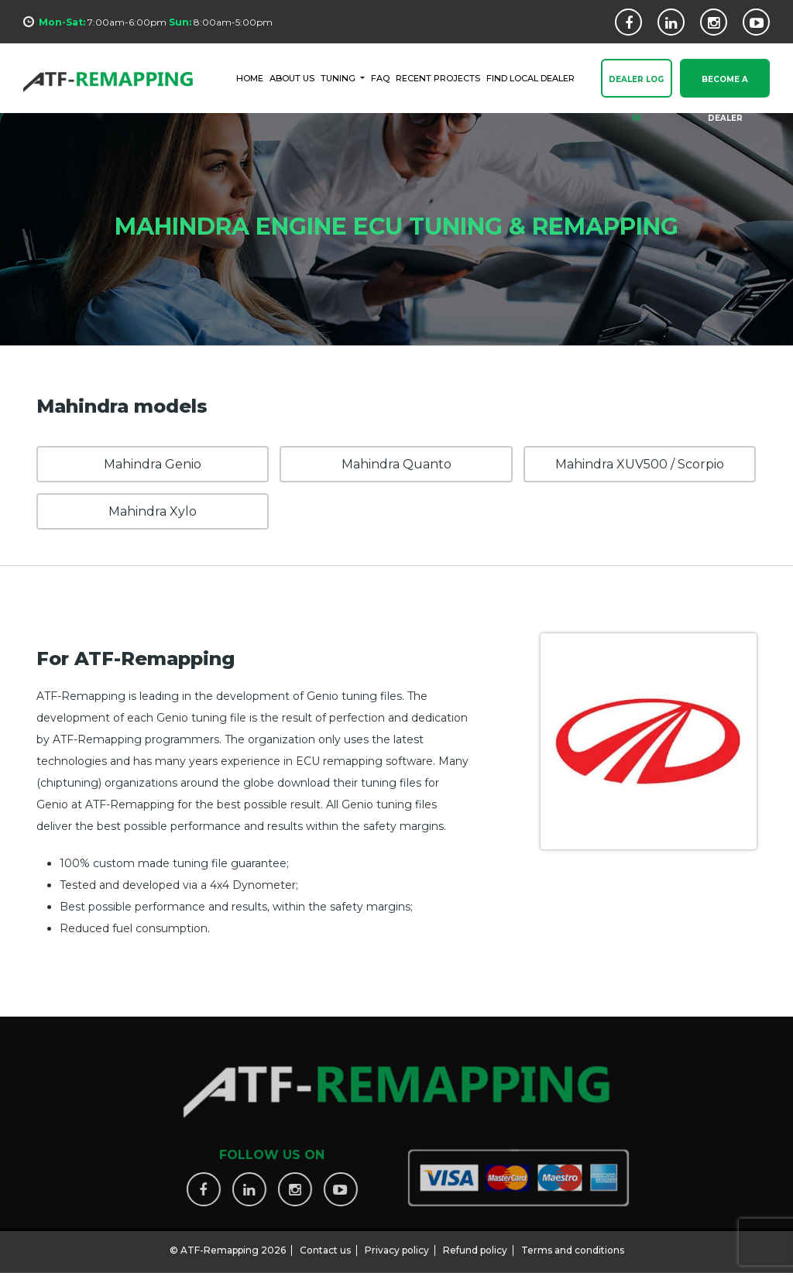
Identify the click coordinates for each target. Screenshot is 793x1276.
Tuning (339, 77)
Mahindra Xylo (152, 511)
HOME (249, 77)
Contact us (325, 1244)
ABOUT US (291, 77)
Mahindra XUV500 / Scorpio (639, 464)
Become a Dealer (725, 86)
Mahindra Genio (152, 464)
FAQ (380, 77)
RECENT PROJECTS (438, 77)
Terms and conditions (572, 1244)
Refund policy (475, 1244)
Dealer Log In (636, 86)
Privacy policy (397, 1244)
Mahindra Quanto (396, 464)
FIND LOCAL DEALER (530, 77)
